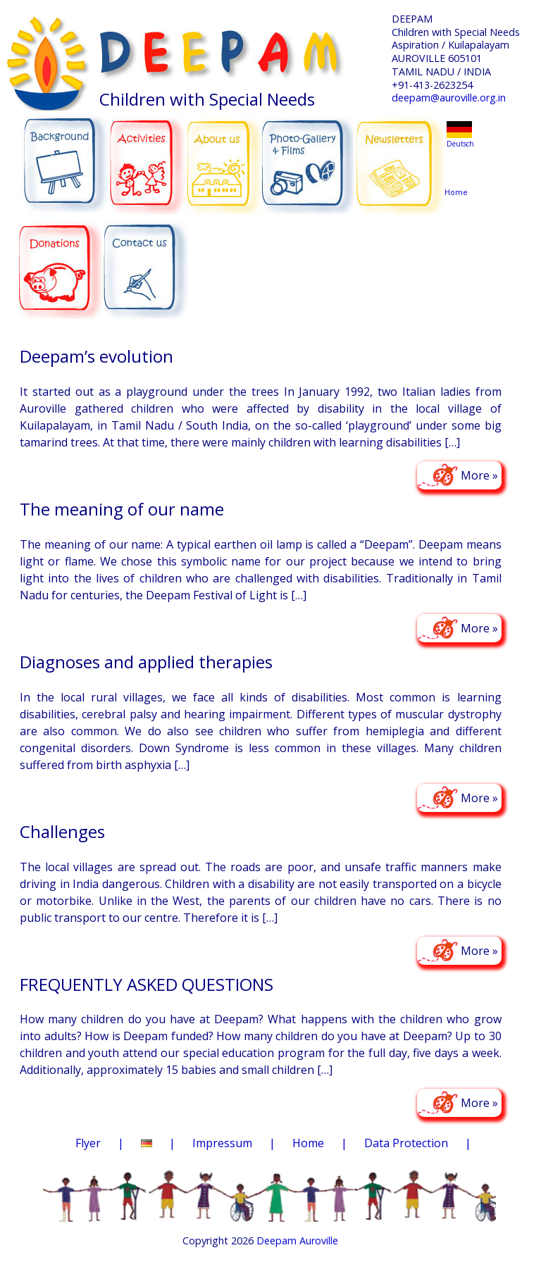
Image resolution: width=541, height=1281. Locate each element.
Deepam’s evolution (96, 356)
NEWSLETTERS (401, 154)
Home (458, 165)
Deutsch (460, 144)
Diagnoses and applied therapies (146, 661)
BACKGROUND (64, 156)
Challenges (62, 831)
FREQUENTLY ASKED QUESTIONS (146, 984)
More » (479, 475)
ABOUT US (225, 155)
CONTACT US (146, 261)
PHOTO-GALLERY (307, 158)
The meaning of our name (122, 508)
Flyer (88, 1143)
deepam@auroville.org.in (449, 97)
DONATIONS (62, 259)
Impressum (222, 1143)
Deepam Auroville (297, 1240)
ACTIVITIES (151, 156)
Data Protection (406, 1143)
